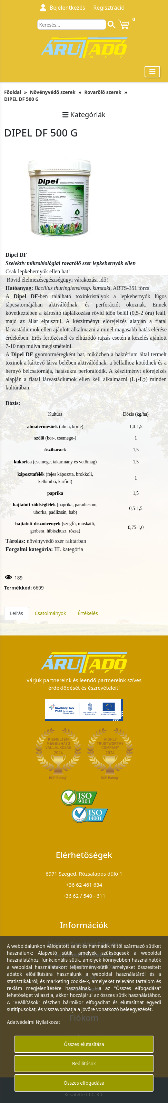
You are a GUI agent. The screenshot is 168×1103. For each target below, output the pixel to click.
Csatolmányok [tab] (50, 613)
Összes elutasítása (84, 1044)
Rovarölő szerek (102, 92)
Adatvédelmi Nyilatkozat (33, 1022)
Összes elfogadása (84, 1083)
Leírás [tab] (16, 613)
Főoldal (12, 92)
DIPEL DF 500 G (21, 99)
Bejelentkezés (67, 7)
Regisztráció (109, 7)
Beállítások (84, 1063)
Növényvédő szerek (53, 92)
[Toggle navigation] (152, 71)
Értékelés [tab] (88, 613)
